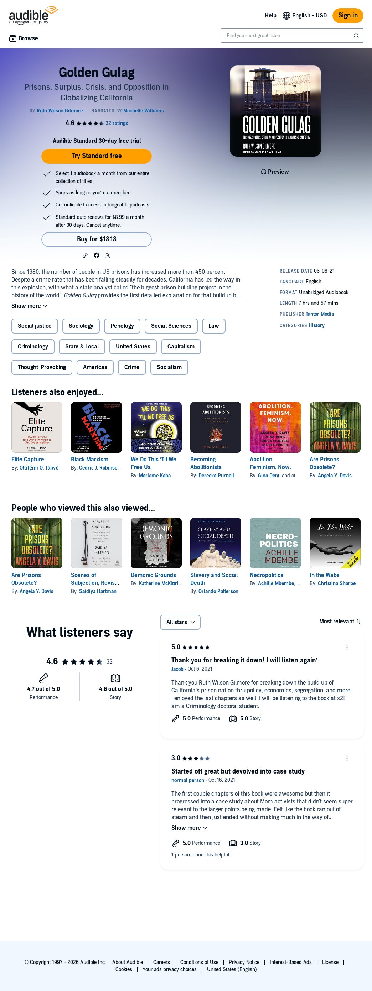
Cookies (123, 969)
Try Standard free (97, 156)
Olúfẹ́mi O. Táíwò (39, 468)
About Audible (127, 962)
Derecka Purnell (216, 476)
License (330, 962)
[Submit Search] (357, 35)
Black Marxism (89, 459)
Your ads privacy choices (170, 969)
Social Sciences (171, 326)
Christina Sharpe (337, 584)
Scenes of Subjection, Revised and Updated (96, 583)
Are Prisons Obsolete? (324, 463)
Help (271, 15)
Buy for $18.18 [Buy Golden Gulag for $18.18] (97, 239)
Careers (161, 962)
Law (213, 326)
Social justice (35, 326)
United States (133, 346)
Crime (132, 367)
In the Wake (325, 575)
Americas (95, 367)
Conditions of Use (199, 962)
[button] (85, 255)
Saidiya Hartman (98, 591)
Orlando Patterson (218, 591)
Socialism (169, 367)
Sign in (348, 15)
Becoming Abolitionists (206, 463)
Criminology (33, 346)
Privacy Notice (244, 962)
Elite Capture (27, 459)
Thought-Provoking (42, 367)
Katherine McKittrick (161, 584)
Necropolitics (266, 575)
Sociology (81, 326)
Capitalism (181, 346)
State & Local (82, 346)
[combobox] (292, 35)
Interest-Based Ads (291, 962)
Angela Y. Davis (335, 476)
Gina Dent (268, 476)
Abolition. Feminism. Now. (270, 463)
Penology (122, 326)
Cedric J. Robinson (99, 468)
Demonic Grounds (153, 575)
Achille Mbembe (276, 584)
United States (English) (232, 969)
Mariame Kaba (155, 476)
